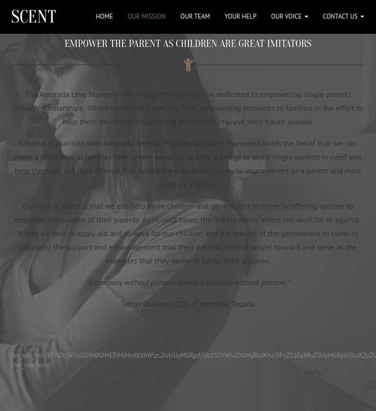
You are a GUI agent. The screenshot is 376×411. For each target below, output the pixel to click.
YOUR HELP (241, 16)
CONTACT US (343, 16)
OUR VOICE (289, 16)
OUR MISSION (147, 16)
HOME (104, 16)
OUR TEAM (195, 16)
